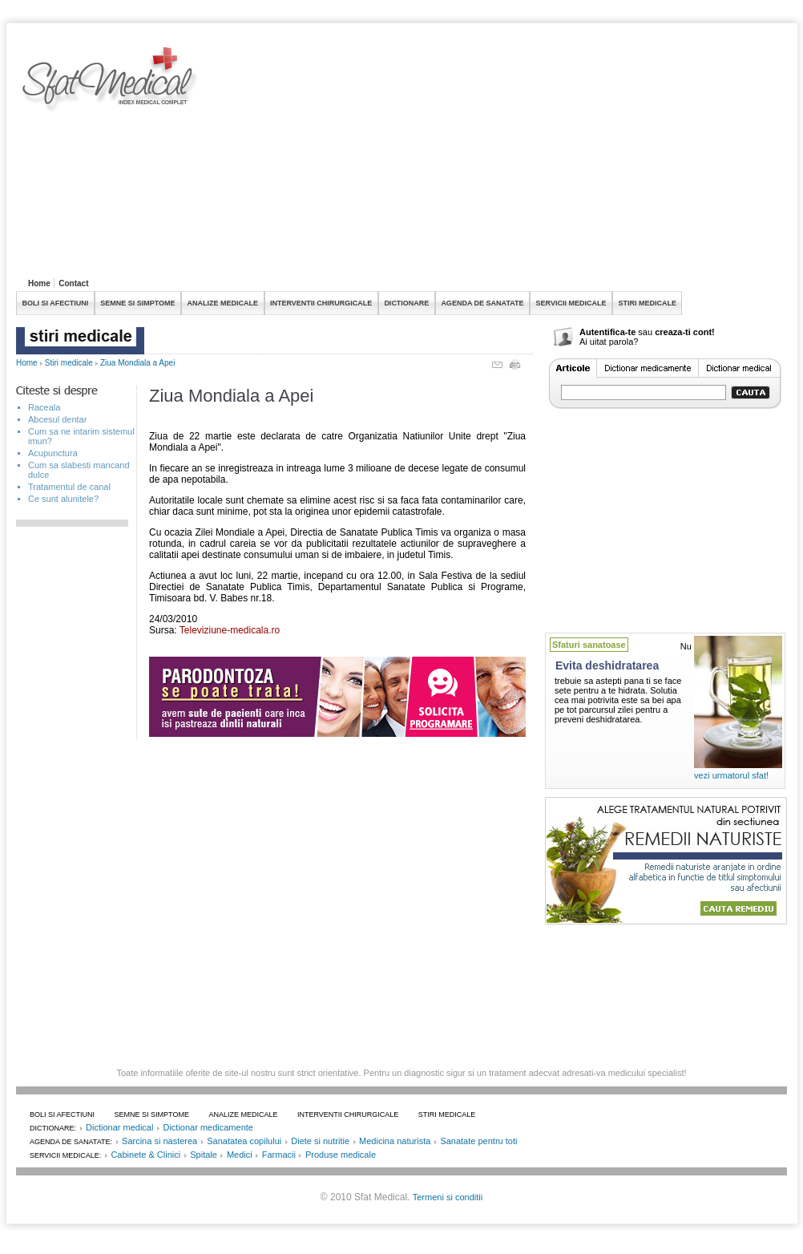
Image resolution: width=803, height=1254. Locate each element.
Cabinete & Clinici (145, 1154)
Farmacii (279, 1154)
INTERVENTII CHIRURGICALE (321, 303)
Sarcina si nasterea (159, 1141)
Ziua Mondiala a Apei (137, 362)
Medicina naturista (394, 1141)
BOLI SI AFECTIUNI (55, 303)
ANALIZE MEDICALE (223, 303)
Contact (73, 283)
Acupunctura (53, 453)
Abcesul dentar (57, 419)
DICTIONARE (406, 303)
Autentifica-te (607, 332)
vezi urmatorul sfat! (731, 775)
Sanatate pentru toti (478, 1141)
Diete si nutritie (320, 1141)
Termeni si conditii (447, 1197)
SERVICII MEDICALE (571, 303)
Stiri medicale (69, 362)
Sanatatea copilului (244, 1141)
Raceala (44, 407)
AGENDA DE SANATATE (482, 303)
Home (39, 283)
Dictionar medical (119, 1127)
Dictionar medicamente (208, 1127)
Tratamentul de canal (69, 486)
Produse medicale (340, 1154)
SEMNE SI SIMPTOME (137, 303)
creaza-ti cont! (685, 332)
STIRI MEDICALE (647, 303)
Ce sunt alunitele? (63, 499)
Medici (239, 1154)
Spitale (203, 1154)
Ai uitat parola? (608, 341)
